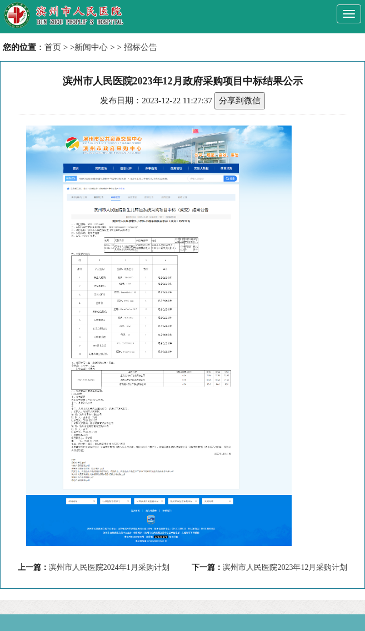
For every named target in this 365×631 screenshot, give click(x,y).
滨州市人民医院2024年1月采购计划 (109, 567)
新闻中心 (91, 47)
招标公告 (140, 47)
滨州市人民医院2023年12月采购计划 (285, 567)
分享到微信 (240, 100)
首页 (52, 47)
